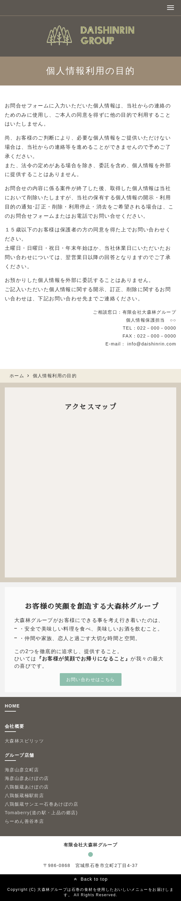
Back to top (94, 879)
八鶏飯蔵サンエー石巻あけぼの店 (44, 804)
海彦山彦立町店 (22, 769)
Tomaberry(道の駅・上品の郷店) (41, 812)
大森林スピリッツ (24, 740)
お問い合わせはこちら (90, 679)
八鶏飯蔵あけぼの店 (27, 786)
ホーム (17, 375)
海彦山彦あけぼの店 (27, 778)
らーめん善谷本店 (24, 821)
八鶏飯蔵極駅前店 (24, 795)
